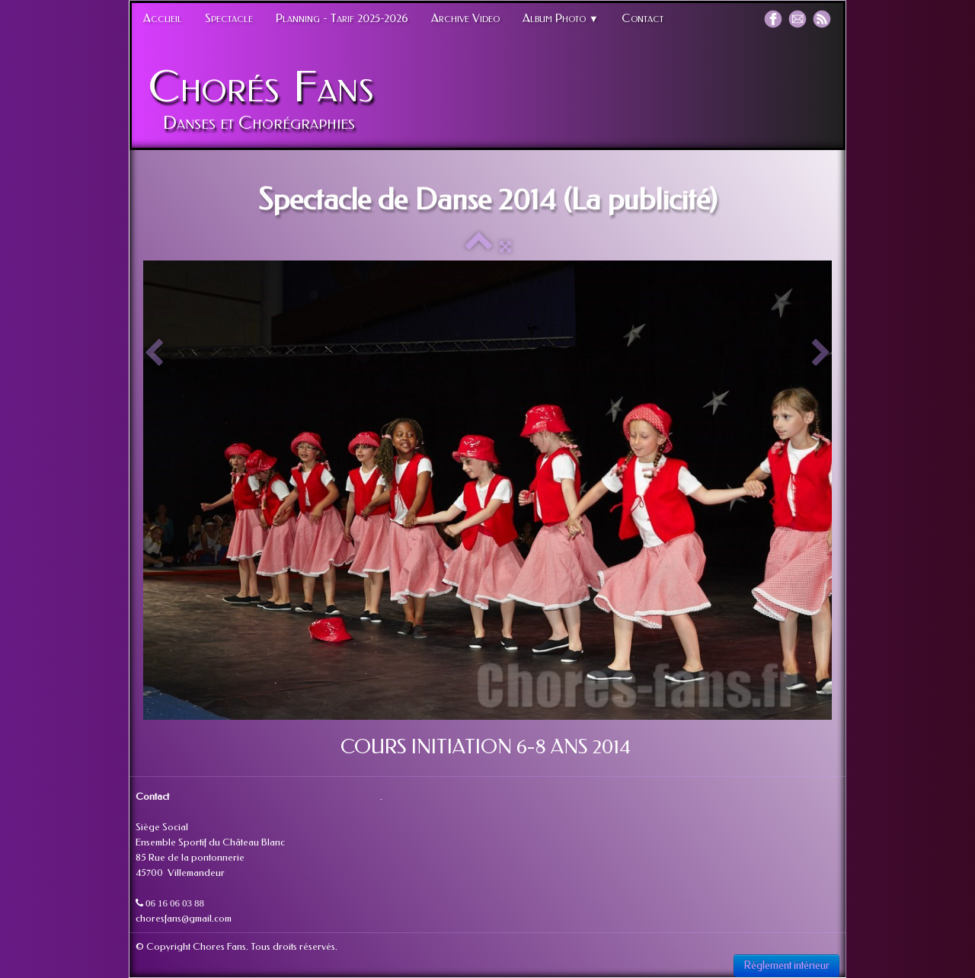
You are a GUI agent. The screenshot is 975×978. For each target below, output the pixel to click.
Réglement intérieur (786, 965)
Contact (642, 18)
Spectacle (229, 18)
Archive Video (465, 18)
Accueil (162, 18)
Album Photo (561, 18)
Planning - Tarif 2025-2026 (342, 18)
